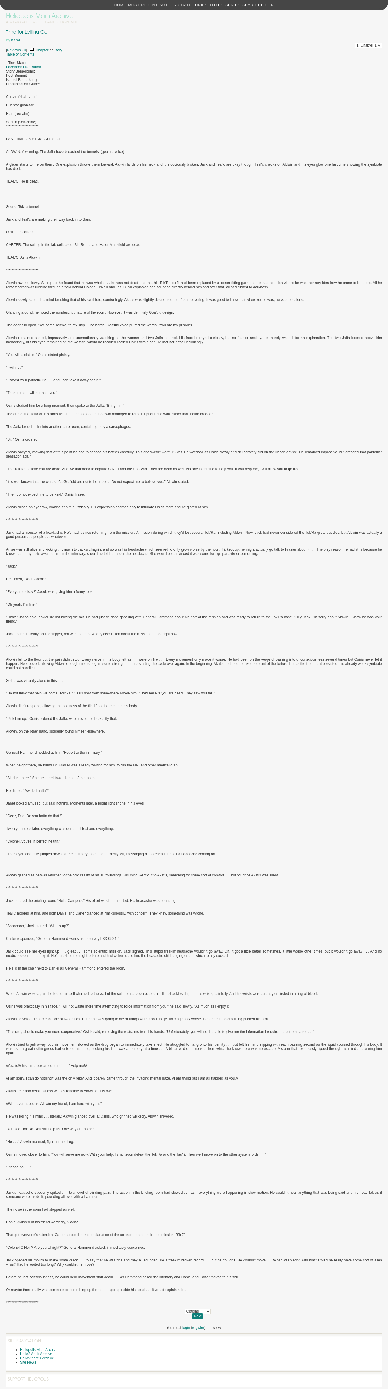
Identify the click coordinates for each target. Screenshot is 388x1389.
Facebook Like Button (23, 67)
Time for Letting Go (26, 32)
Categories (194, 5)
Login (267, 5)
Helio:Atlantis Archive (37, 1358)
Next (198, 1316)
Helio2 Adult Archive (36, 1354)
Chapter (42, 50)
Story (58, 50)
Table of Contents (20, 54)
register (198, 1328)
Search (250, 5)
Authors (169, 5)
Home (120, 5)
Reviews (14, 50)
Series (233, 5)
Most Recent (143, 5)
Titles (216, 5)
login (186, 1328)
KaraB (16, 40)
